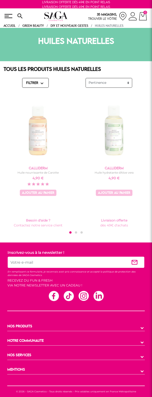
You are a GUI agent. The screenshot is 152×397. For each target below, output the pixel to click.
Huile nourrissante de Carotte (38, 172)
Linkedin (98, 295)
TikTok (68, 295)
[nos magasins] (107, 16)
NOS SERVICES (19, 355)
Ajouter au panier (38, 193)
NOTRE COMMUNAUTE (25, 341)
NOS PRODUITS (19, 326)
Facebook (53, 295)
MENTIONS (16, 369)
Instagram (83, 295)
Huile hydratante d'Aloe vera (114, 172)
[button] (70, 232)
